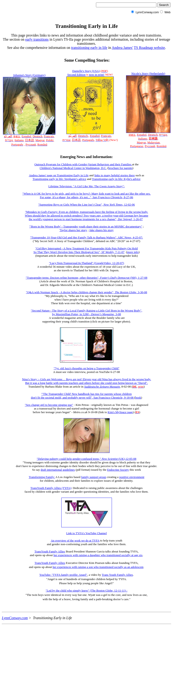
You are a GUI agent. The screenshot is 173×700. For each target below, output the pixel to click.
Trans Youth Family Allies (117, 574)
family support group (93, 477)
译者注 (16, 136)
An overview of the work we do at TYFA (75, 540)
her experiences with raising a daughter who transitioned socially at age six (98, 555)
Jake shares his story (101, 230)
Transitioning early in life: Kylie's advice (116, 179)
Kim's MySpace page (120, 412)
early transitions (37, 39)
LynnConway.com (15, 618)
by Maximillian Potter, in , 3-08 (86, 314)
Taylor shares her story (73, 230)
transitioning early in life (89, 48)
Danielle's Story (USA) (86, 71)
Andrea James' (122, 48)
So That (39, 252)
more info (133, 252)
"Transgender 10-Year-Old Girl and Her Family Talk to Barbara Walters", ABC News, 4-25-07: (86, 237)
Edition (81, 74)
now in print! (96, 74)
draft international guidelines (58, 469)
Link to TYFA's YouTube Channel (86, 533)
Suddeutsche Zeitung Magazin (102, 386)
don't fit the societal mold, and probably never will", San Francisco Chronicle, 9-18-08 (82, 397)
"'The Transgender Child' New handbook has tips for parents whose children (86, 394)
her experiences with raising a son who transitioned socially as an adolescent (98, 567)
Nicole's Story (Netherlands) (148, 73)
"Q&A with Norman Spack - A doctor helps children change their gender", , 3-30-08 (86, 292)
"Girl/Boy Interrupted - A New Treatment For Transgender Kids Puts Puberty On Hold (86, 248)
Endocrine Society (118, 469)
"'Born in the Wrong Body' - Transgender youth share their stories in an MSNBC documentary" (85, 226)
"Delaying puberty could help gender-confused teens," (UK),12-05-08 (86, 458)
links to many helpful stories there (114, 175)
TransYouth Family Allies (49, 551)
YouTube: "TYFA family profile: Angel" (63, 574)
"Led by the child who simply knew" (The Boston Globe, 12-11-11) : (86, 590)
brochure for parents (120, 168)
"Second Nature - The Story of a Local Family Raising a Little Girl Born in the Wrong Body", (86, 310)
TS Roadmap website (149, 48)
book (138, 397)
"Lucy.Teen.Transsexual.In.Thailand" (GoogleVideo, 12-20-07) (86, 263)
